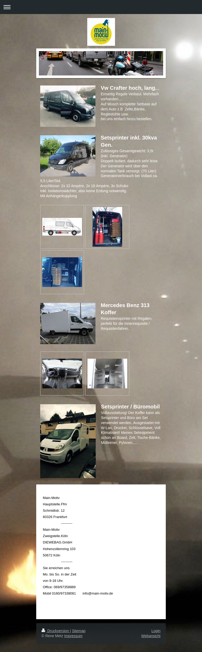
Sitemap (78, 631)
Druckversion (56, 631)
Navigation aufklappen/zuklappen (101, 7)
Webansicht (150, 636)
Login (155, 631)
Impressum (73, 636)
